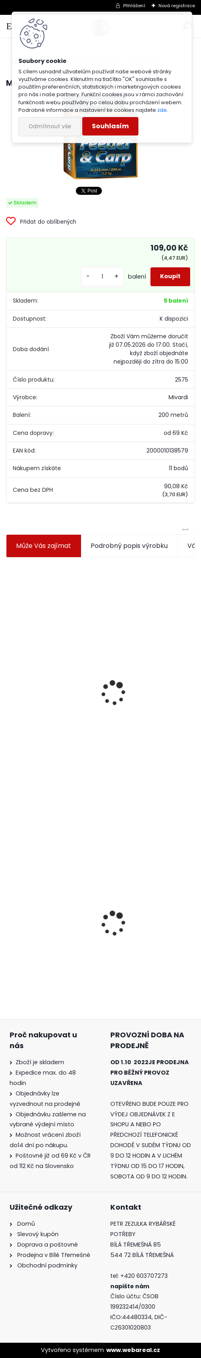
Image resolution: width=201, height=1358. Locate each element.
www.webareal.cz (133, 1350)
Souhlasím (110, 126)
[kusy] (102, 277)
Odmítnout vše (49, 126)
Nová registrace (176, 5)
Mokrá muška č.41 (136, 916)
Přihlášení (134, 5)
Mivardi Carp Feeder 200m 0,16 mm (43, 923)
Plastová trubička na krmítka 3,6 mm (142, 644)
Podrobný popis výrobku (129, 545)
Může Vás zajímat (43, 545)
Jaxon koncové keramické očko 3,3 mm (48, 645)
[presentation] (10, 674)
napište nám (129, 1286)
